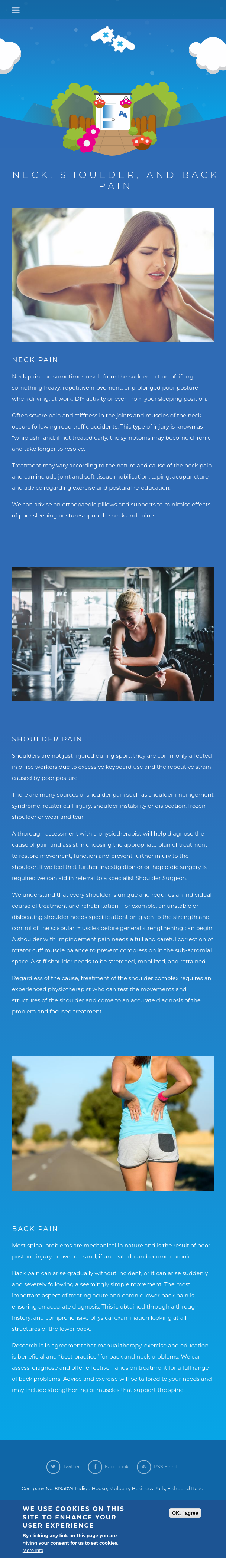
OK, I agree (185, 1513)
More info (33, 1551)
